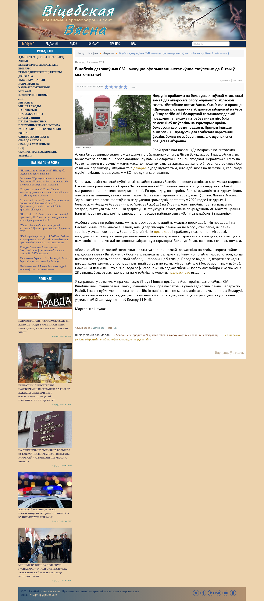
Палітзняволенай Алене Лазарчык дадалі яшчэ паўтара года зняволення (43, 268)
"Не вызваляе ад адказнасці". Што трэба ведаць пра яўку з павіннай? (42, 172)
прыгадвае (162, 232)
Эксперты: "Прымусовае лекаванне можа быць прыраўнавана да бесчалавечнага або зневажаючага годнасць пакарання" (44, 181)
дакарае (140, 168)
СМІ (116, 328)
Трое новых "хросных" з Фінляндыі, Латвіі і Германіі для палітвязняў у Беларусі (45, 260)
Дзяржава (99, 328)
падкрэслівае (179, 273)
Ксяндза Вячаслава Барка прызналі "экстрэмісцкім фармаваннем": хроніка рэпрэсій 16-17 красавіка (42, 250)
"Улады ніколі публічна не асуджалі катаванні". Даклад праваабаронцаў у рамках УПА (45, 228)
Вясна (85, 29)
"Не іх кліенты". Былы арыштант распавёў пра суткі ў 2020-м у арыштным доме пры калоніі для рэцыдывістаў (44, 217)
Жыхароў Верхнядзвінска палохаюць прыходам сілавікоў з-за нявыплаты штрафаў (43, 513)
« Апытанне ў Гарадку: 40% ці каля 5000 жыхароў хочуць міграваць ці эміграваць (167, 335)
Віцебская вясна (50, 591)
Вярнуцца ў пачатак (229, 352)
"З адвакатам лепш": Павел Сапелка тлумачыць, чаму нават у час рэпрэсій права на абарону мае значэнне (45, 192)
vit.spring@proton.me (43, 594)
